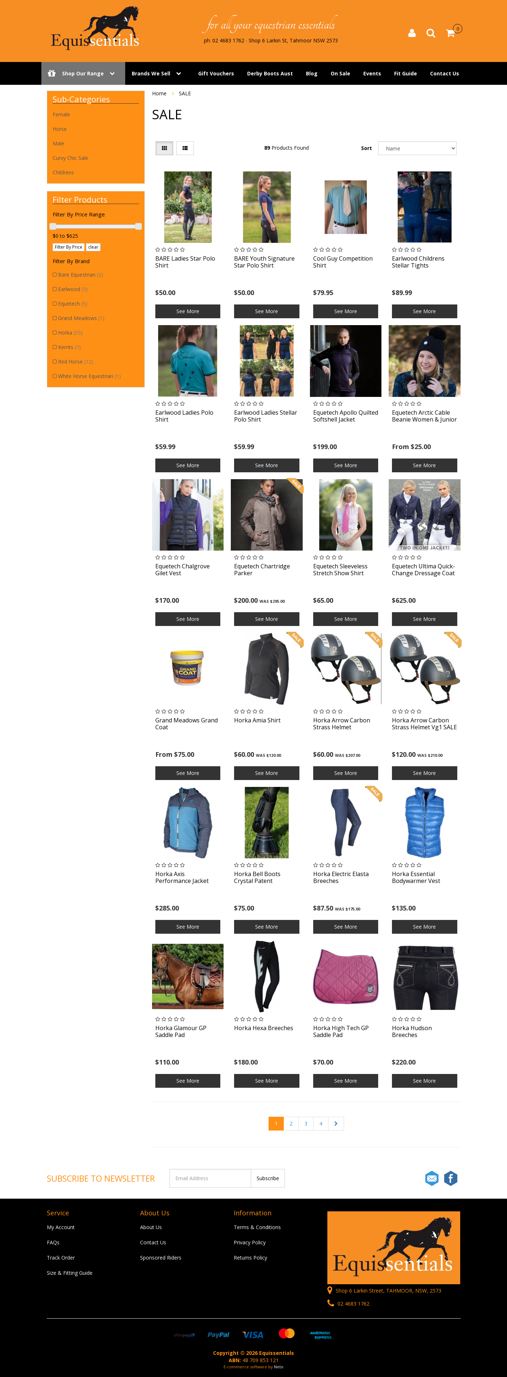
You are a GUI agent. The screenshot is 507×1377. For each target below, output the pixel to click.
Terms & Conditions (257, 1227)
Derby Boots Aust (270, 73)
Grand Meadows (81, 318)
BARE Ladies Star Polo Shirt (185, 261)
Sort (366, 148)
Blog (312, 73)
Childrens (63, 172)
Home (159, 93)
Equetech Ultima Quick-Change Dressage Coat (423, 569)
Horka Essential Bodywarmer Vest (416, 877)
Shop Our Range (83, 73)
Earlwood (73, 289)
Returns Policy (250, 1257)
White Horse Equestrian (89, 376)
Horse (60, 128)
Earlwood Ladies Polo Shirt (184, 415)
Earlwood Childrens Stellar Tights (418, 261)
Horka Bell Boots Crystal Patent (257, 877)
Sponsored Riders (160, 1257)
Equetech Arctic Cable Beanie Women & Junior (424, 415)
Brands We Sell (151, 73)
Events (372, 73)
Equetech (72, 303)
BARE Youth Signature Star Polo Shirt (264, 261)
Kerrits (69, 347)
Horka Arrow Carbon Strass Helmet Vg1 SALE (424, 723)
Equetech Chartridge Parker (262, 569)
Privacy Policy (250, 1242)
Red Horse (75, 361)
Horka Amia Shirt (257, 720)
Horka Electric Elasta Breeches (341, 877)
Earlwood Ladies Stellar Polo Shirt (265, 415)
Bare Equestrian (80, 274)
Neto (278, 1366)
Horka (70, 332)
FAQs (53, 1242)
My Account (61, 1227)
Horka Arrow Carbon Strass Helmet (341, 723)
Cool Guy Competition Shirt (343, 261)
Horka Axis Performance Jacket (182, 877)
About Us (151, 1227)
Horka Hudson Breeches (412, 1031)
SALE (185, 93)
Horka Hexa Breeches (263, 1028)
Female (61, 114)
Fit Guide (405, 73)
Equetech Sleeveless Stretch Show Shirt (340, 569)
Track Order (61, 1257)
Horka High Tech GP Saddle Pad (341, 1031)
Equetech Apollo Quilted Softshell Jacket (345, 415)
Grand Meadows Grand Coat (186, 723)
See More (187, 311)
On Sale (340, 73)
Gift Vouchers (216, 73)
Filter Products (80, 199)
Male (58, 143)
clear (93, 247)
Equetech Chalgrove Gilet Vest (182, 569)
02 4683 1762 (348, 1303)
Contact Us (444, 73)
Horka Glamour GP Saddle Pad (181, 1031)
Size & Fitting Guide (70, 1272)
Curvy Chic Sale (70, 157)
